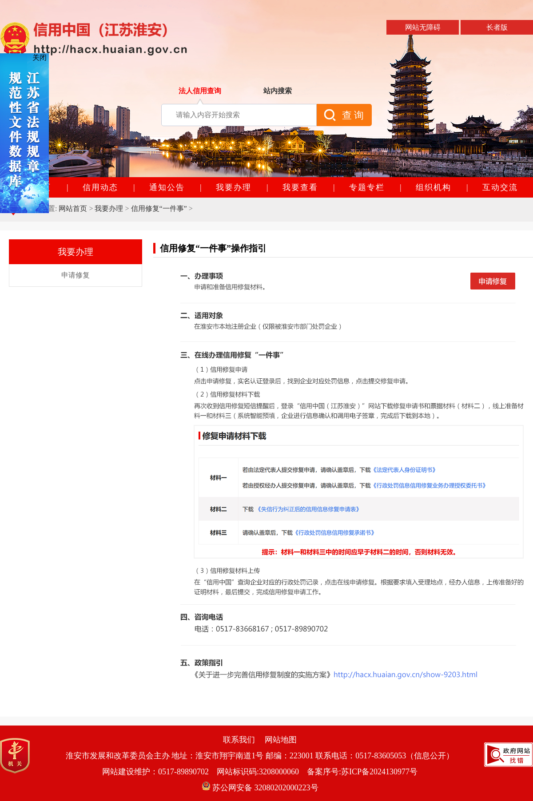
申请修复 (492, 280)
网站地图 (281, 739)
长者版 (497, 27)
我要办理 (109, 208)
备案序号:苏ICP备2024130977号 (362, 771)
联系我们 (239, 739)
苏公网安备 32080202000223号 (260, 787)
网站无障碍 (423, 27)
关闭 (39, 57)
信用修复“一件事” (159, 208)
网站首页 (73, 208)
